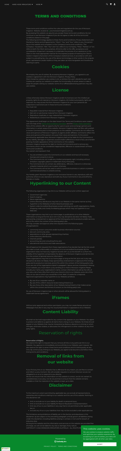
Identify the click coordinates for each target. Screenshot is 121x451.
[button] (22, 4)
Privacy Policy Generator (82, 124)
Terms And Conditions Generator (54, 124)
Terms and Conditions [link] (67, 446)
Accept (99, 444)
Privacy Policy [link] (50, 446)
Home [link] (7, 4)
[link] (111, 4)
